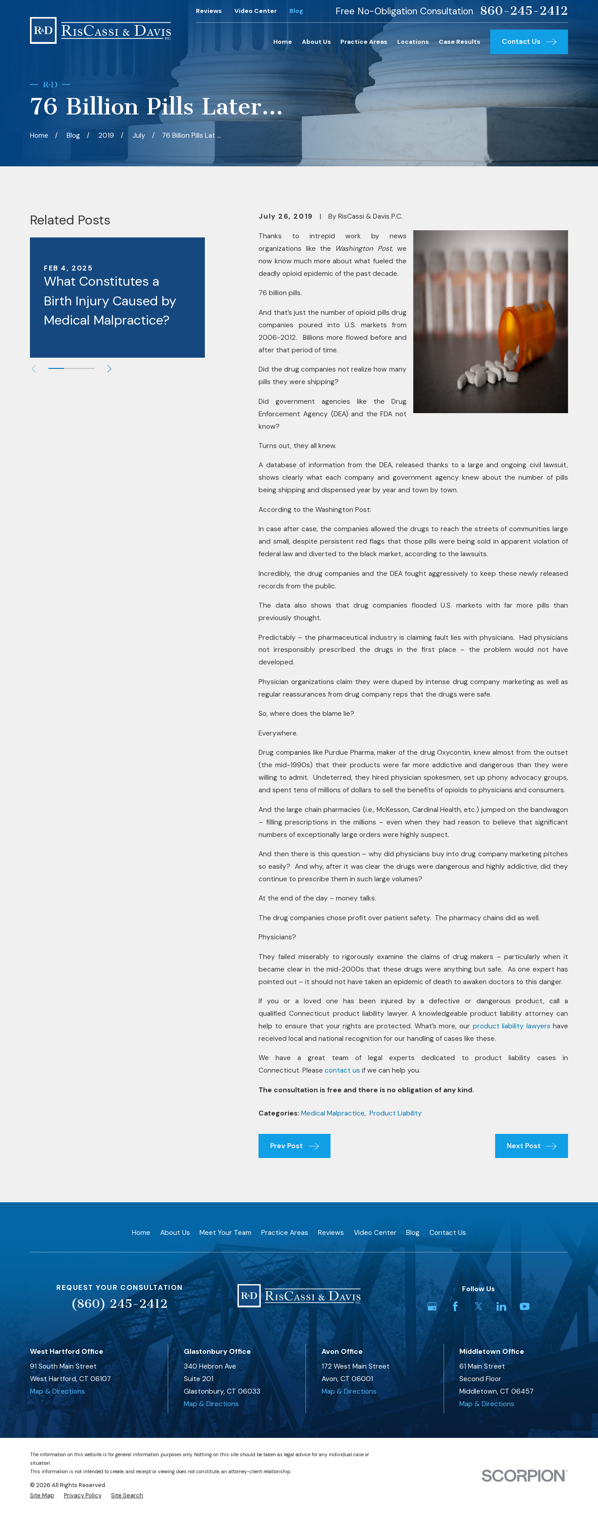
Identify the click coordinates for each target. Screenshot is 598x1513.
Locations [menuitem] (413, 42)
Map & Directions (57, 1391)
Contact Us (447, 1232)
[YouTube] (525, 1306)
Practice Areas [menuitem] (363, 42)
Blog (296, 11)
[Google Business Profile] (432, 1306)
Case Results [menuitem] (459, 42)
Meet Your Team (225, 1232)
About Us (175, 1232)
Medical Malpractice (333, 1113)
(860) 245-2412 (119, 1304)
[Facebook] (455, 1306)
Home (141, 1232)
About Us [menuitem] (316, 42)
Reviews (209, 11)
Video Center (255, 11)
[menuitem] (42, 1495)
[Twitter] (478, 1306)
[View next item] (109, 368)
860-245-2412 (524, 11)
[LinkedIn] (501, 1306)
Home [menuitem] (282, 42)
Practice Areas (284, 1232)
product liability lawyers (512, 1026)
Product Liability (395, 1113)
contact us (342, 1070)
